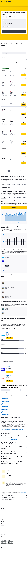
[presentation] (6, 14)
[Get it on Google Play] (4, 542)
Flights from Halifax (4, 409)
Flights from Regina (4, 411)
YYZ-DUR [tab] (13, 184)
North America (8, 504)
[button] (2, 2)
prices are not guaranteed (23, 492)
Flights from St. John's (5, 414)
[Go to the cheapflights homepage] (8, 1)
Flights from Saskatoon (5, 404)
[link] (9, 338)
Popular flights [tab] (4, 392)
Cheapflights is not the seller (14, 495)
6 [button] (18, 170)
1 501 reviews (8, 335)
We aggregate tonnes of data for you (14, 497)
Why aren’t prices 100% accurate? (14, 499)
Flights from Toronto (4, 398)
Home (4, 504)
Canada (13, 504)
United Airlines (9, 366)
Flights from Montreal (5, 403)
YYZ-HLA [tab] (19, 184)
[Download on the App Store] (10, 542)
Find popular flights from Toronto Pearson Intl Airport (12, 429)
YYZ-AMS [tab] (24, 184)
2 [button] (11, 170)
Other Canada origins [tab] (6, 390)
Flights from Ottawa (4, 406)
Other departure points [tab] (15, 390)
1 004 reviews (8, 378)
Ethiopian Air (8, 375)
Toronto (23, 504)
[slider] (26, 59)
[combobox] (4, 17)
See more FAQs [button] (14, 439)
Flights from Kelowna (5, 412)
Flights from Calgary (5, 401)
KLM (7, 332)
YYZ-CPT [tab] (8, 184)
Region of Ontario (17, 504)
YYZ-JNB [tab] (3, 184)
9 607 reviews (8, 370)
